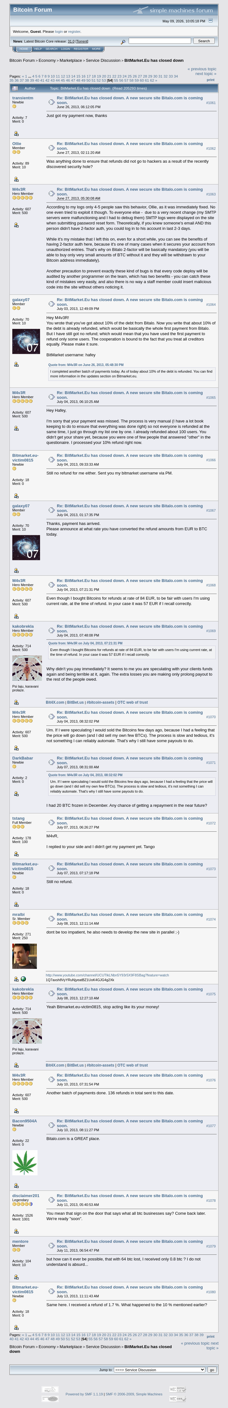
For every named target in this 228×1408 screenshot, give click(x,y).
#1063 (211, 194)
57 (126, 80)
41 (42, 80)
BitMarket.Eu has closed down (154, 60)
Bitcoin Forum (22, 60)
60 (142, 80)
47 (73, 80)
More (96, 48)
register (74, 31)
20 (104, 76)
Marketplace (71, 60)
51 (93, 80)
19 (99, 76)
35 (11, 80)
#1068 (211, 585)
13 (68, 76)
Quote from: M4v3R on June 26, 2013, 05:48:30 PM (85, 365)
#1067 (211, 511)
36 (17, 80)
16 (83, 76)
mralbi (18, 914)
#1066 (211, 460)
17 (89, 76)
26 (135, 76)
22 (114, 76)
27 (140, 76)
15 (78, 76)
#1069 (211, 631)
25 (130, 76)
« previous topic (202, 69)
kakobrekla (23, 626)
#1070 (211, 717)
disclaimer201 (25, 1195)
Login (65, 48)
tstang (18, 818)
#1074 (211, 919)
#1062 (211, 148)
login (59, 31)
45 (63, 80)
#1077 (211, 1126)
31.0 (71, 41)
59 (137, 80)
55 (116, 80)
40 (37, 80)
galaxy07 (21, 299)
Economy (47, 60)
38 (27, 80)
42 (47, 80)
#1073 (211, 869)
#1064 (211, 305)
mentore (20, 1241)
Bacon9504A (24, 1121)
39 (32, 80)
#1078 (211, 1200)
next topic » (206, 73)
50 (88, 80)
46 (68, 80)
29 (150, 76)
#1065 (211, 397)
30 (155, 76)
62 (152, 80)
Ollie (16, 143)
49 (83, 80)
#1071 (211, 763)
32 (166, 76)
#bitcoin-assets (100, 702)
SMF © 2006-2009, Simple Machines (134, 1394)
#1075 (211, 994)
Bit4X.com (55, 702)
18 (94, 76)
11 (58, 76)
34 (176, 76)
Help (38, 48)
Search (52, 48)
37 (22, 80)
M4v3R (19, 189)
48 (78, 80)
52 (99, 80)
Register (81, 48)
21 (109, 76)
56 (121, 80)
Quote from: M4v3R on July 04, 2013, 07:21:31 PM (85, 643)
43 (52, 80)
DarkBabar (22, 758)
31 (160, 76)
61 (147, 80)
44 (58, 80)
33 (171, 76)
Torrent (82, 41)
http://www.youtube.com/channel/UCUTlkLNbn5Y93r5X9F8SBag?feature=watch (107, 975)
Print (210, 80)
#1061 (211, 103)
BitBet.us (75, 702)
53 (104, 80)
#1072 (211, 823)
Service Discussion (103, 60)
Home (24, 48)
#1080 (211, 1292)
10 (53, 76)
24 (124, 76)
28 (145, 76)
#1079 (211, 1246)
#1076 (211, 1080)
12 (63, 76)
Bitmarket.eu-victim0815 (25, 458)
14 (73, 76)
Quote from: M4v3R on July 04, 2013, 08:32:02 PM (85, 775)
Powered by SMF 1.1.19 (84, 1394)
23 (119, 76)
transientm (22, 98)
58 (132, 80)
